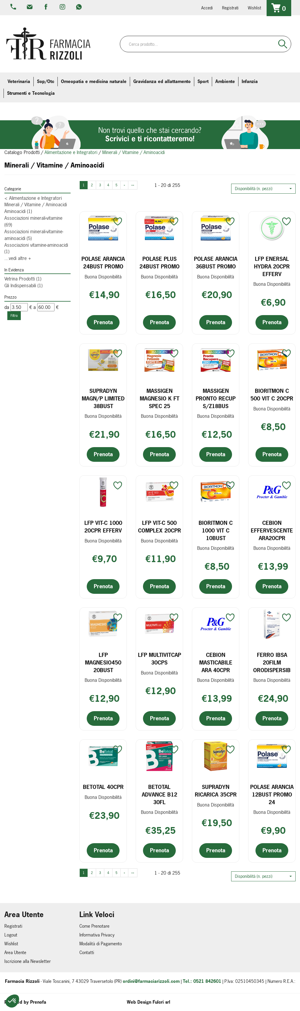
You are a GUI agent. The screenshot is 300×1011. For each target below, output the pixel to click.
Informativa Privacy (97, 935)
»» (132, 185)
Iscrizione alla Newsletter (27, 961)
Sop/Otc (45, 81)
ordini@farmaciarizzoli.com (151, 981)
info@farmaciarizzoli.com (30, 7)
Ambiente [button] (225, 81)
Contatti (86, 952)
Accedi (207, 8)
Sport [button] (203, 81)
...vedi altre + (17, 258)
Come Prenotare (94, 926)
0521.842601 (13, 7)
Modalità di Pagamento (100, 944)
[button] (263, 189)
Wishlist (254, 8)
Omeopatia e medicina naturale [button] (94, 81)
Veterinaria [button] (19, 81)
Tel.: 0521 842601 (202, 981)
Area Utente (15, 952)
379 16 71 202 (79, 7)
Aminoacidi (18, 211)
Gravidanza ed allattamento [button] (162, 81)
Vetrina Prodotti (22, 278)
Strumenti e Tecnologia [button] (31, 93)
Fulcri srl (161, 1002)
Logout (10, 935)
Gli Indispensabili (23, 285)
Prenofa (38, 1002)
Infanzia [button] (250, 81)
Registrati (230, 8)
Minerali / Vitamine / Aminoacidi (35, 204)
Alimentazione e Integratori (71, 152)
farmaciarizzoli (46, 7)
